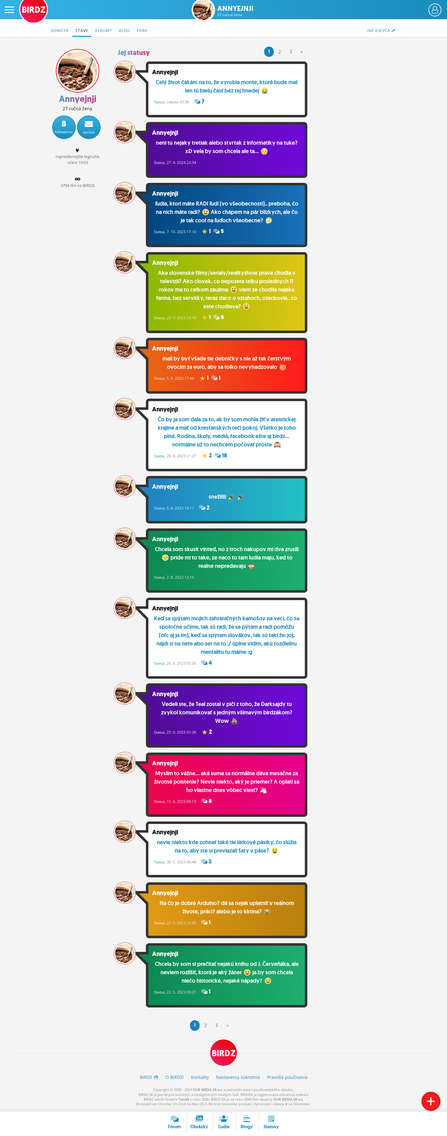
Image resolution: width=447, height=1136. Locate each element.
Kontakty (200, 1079)
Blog (124, 30)
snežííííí (227, 497)
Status (160, 102)
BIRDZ (224, 1055)
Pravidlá (287, 1079)
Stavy (81, 30)
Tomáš (183, 1101)
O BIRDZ (174, 1079)
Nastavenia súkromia (238, 1079)
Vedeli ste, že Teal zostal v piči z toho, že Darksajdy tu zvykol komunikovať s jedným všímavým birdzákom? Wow (227, 714)
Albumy (103, 30)
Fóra (142, 30)
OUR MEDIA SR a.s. (208, 1091)
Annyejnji (235, 11)
